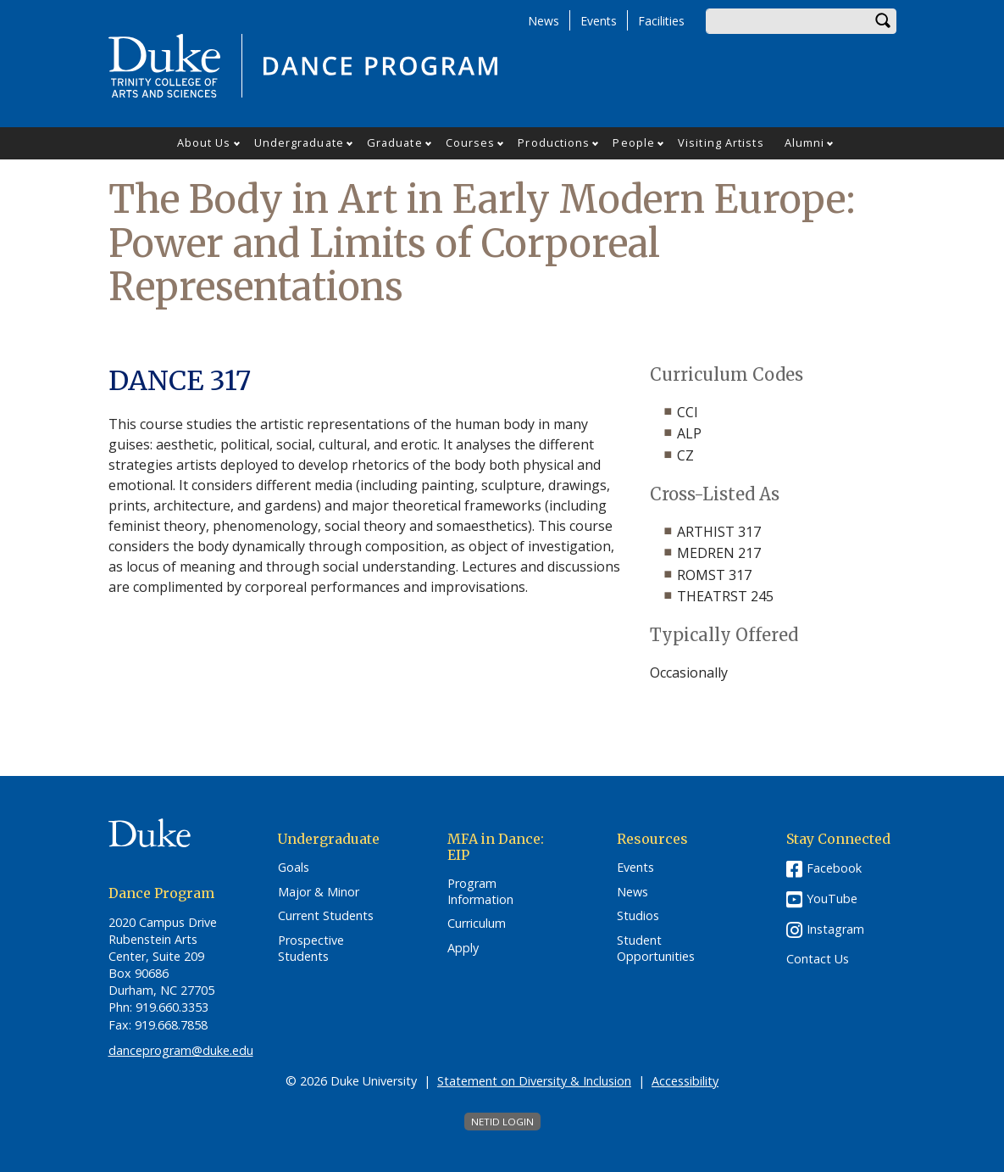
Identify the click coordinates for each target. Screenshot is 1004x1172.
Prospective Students (311, 948)
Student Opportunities (656, 948)
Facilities (661, 21)
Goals (293, 867)
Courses (471, 142)
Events (598, 21)
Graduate (395, 142)
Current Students (326, 916)
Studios (638, 916)
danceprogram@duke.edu (180, 1050)
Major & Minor (318, 892)
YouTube (832, 898)
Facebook (834, 868)
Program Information (480, 891)
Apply (463, 948)
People (634, 142)
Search (883, 21)
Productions (554, 142)
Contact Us (817, 959)
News (543, 21)
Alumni (805, 142)
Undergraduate (299, 142)
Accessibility (685, 1081)
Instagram (835, 929)
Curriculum (476, 923)
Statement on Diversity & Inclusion (534, 1081)
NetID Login (502, 1121)
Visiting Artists (721, 142)
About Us (204, 142)
